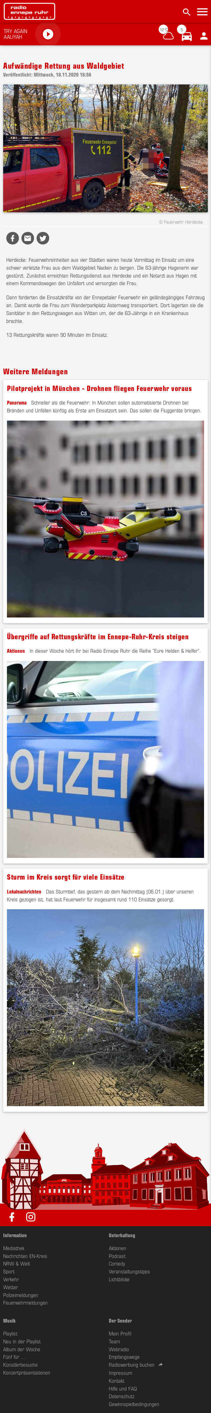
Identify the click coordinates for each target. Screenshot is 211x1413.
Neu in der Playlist (22, 1341)
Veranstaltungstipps (129, 1271)
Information (15, 1235)
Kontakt (116, 1380)
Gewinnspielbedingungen (134, 1404)
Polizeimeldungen (20, 1295)
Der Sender (120, 1320)
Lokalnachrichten (24, 891)
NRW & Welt (16, 1263)
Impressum (120, 1372)
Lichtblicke (119, 1279)
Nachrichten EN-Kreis (25, 1256)
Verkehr (11, 1279)
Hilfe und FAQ (123, 1388)
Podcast (117, 1256)
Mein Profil (120, 1333)
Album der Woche (21, 1349)
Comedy (117, 1263)
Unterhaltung (122, 1235)
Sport (9, 1271)
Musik (9, 1320)
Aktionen (16, 650)
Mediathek (13, 1248)
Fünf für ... (14, 1356)
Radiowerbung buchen (132, 1364)
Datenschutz (121, 1396)
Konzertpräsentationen (26, 1372)
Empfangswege (124, 1356)
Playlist (10, 1333)
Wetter (10, 1287)
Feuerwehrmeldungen (25, 1302)
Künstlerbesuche (20, 1364)
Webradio (119, 1349)
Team (114, 1341)
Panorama (16, 402)
